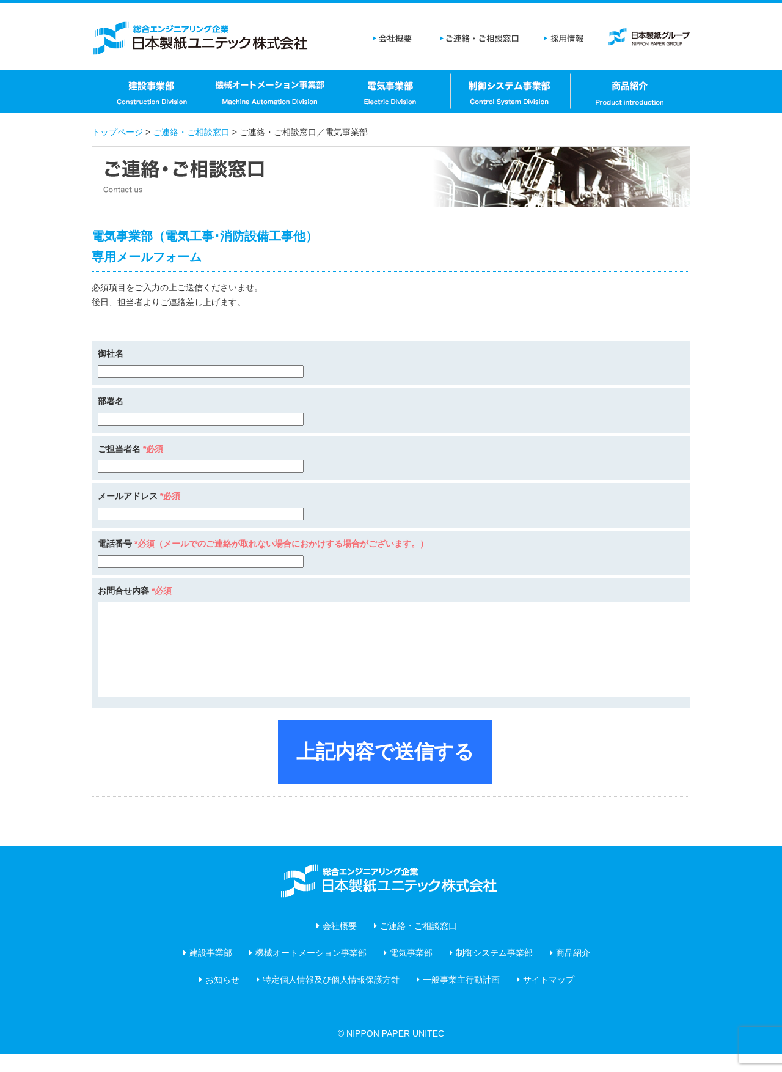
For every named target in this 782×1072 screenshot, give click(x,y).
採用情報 (562, 40)
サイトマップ (548, 998)
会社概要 (394, 40)
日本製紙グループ (647, 40)
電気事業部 (391, 91)
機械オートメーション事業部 (271, 91)
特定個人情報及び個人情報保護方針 (331, 998)
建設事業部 (151, 91)
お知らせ (222, 998)
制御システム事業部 (511, 91)
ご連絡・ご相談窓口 (479, 40)
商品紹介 (630, 91)
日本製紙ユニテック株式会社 (202, 39)
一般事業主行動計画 (461, 998)
